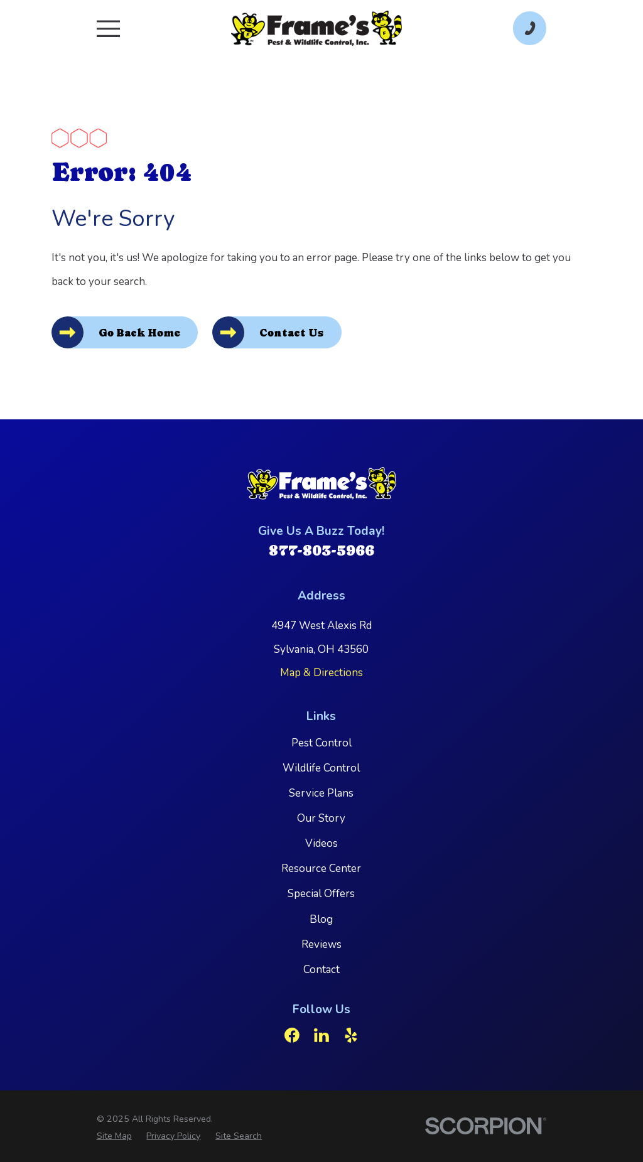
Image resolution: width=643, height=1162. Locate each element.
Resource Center (321, 869)
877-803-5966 (321, 550)
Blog (321, 919)
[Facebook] (292, 1035)
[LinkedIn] (321, 1035)
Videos (321, 843)
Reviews (321, 944)
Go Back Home (139, 332)
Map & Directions (321, 672)
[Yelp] (351, 1035)
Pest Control (321, 743)
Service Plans (321, 793)
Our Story (321, 818)
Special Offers (321, 894)
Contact (321, 969)
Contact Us (292, 332)
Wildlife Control (321, 768)
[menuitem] (114, 1136)
